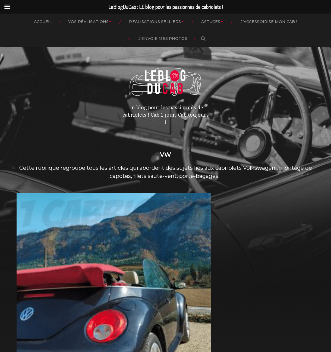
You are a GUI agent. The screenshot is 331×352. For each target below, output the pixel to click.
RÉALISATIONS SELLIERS (155, 21)
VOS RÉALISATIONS (88, 21)
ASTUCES (210, 21)
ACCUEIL (43, 21)
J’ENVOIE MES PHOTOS (162, 38)
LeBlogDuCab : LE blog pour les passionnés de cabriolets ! (176, 325)
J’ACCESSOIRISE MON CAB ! (269, 21)
